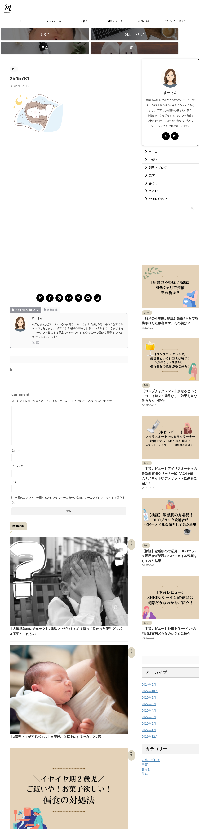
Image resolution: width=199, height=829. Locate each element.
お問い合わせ (145, 21)
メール (17, 459)
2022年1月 (148, 702)
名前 (15, 443)
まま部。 (24, 11)
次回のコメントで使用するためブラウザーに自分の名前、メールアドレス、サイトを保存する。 (68, 493)
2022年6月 (148, 670)
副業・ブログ (114, 21)
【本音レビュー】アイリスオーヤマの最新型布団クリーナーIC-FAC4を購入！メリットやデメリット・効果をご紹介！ (170, 459)
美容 (150, 168)
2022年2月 (148, 696)
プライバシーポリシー (176, 21)
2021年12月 (149, 709)
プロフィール (53, 21)
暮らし (152, 176)
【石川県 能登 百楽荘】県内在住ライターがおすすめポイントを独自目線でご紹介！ (97, 697)
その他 (152, 184)
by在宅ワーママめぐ (107, 809)
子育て (84, 21)
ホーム (23, 21)
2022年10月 (149, 663)
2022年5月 (148, 676)
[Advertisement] (69, 154)
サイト (15, 475)
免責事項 (110, 802)
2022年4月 (148, 683)
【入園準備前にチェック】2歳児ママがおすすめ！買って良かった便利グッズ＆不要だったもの (97, 545)
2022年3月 (148, 689)
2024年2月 (148, 657)
